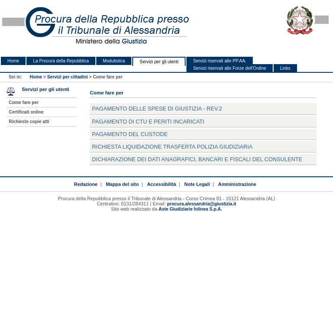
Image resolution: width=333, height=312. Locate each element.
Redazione (86, 184)
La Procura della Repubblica (61, 60)
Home (13, 60)
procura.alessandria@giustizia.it (201, 204)
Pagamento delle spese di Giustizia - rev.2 (157, 108)
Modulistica (114, 60)
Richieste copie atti (29, 121)
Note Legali (197, 184)
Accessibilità (161, 184)
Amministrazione (237, 184)
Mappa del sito (122, 184)
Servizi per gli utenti (159, 61)
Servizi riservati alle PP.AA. (219, 60)
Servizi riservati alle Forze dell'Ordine (229, 68)
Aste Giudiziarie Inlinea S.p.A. (190, 209)
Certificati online (26, 112)
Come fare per (24, 102)
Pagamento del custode (129, 134)
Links (285, 68)
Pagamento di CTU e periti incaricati (148, 121)
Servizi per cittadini (67, 77)
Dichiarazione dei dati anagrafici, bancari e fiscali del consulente (197, 159)
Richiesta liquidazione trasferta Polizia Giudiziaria (172, 146)
